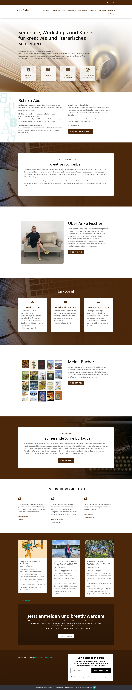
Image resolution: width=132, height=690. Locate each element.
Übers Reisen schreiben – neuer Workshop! (32, 562)
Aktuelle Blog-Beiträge (28, 76)
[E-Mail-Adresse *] (80, 670)
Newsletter (111, 13)
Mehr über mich (76, 252)
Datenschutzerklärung (100, 677)
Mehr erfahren (76, 383)
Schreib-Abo (56, 10)
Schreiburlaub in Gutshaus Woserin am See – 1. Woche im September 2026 (98, 563)
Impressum (38, 658)
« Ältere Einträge (24, 601)
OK (94, 687)
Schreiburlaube (82, 10)
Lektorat (91, 10)
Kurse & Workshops (68, 10)
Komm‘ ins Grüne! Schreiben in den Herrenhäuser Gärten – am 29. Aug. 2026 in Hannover (65, 563)
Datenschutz (48, 658)
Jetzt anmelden (66, 636)
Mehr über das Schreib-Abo (80, 131)
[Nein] (130, 687)
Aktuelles (46, 10)
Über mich (101, 10)
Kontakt (110, 10)
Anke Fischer (27, 566)
